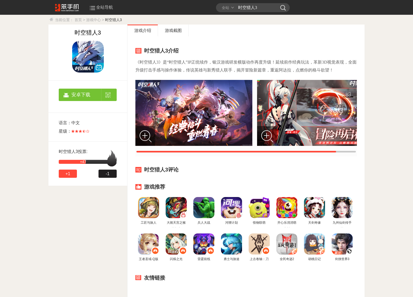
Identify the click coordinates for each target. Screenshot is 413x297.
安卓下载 (80, 94)
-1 (107, 173)
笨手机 (283, 7)
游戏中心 (93, 20)
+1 (67, 173)
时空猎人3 (113, 20)
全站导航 (102, 7)
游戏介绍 (142, 30)
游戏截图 (173, 30)
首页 (78, 20)
